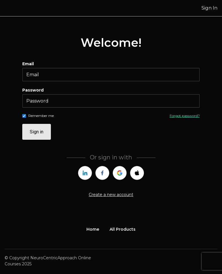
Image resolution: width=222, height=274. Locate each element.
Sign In (209, 8)
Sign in (36, 132)
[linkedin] (85, 173)
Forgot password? (185, 115)
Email (28, 63)
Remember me (41, 115)
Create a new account (111, 194)
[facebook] (102, 173)
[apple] (137, 173)
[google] (120, 173)
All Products (123, 229)
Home (92, 229)
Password (33, 90)
